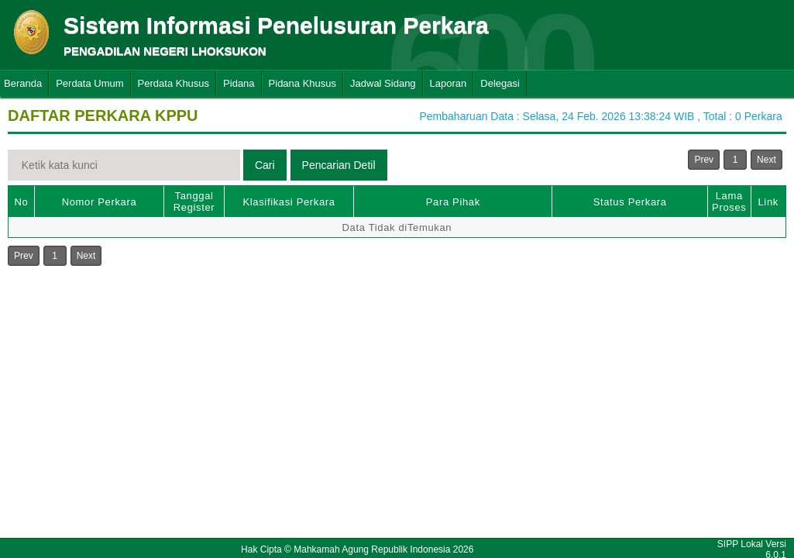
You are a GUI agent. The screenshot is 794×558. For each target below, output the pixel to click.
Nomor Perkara (99, 202)
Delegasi (500, 83)
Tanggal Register (194, 201)
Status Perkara (630, 202)
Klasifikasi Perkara (288, 202)
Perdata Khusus (174, 83)
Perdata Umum (89, 83)
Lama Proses (729, 201)
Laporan (448, 83)
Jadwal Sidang (383, 83)
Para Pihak (453, 202)
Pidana (238, 83)
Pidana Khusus (302, 83)
